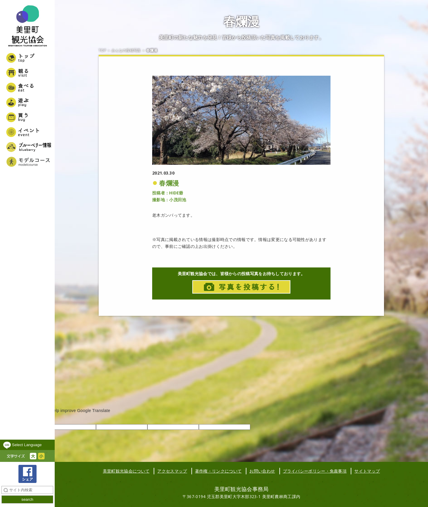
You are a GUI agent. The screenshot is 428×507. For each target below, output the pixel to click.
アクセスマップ (172, 471)
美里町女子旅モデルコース (27, 161)
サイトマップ (367, 471)
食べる (27, 87)
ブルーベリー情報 (27, 147)
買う (27, 117)
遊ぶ (27, 102)
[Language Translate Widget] (27, 445)
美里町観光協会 (27, 26)
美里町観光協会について (126, 471)
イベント (27, 132)
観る (27, 72)
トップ (27, 57)
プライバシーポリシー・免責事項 (315, 471)
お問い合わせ (262, 471)
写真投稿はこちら (241, 287)
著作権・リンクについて (218, 471)
